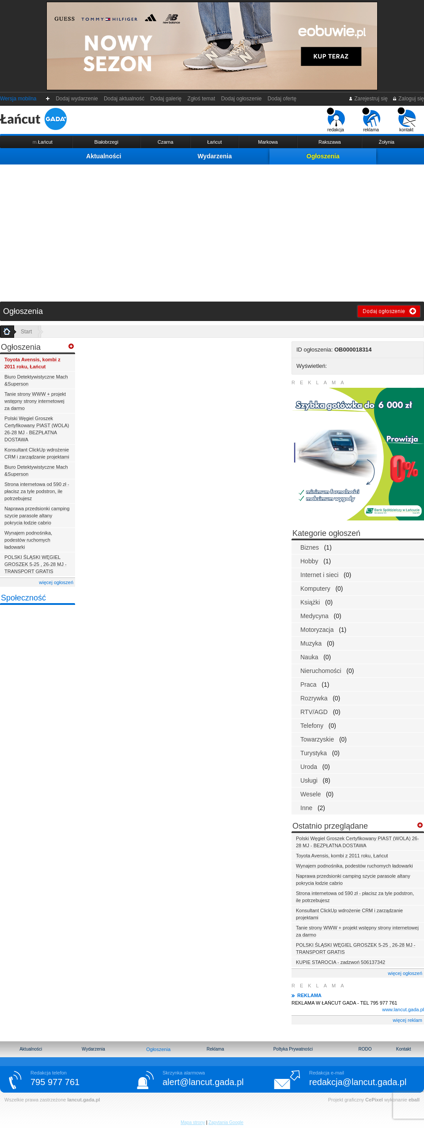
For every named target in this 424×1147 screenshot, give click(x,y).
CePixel (374, 1099)
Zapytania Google (225, 1122)
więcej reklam (407, 1020)
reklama (371, 119)
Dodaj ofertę (282, 99)
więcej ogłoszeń (56, 582)
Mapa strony (193, 1122)
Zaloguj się (408, 99)
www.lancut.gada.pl (403, 1009)
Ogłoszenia (323, 156)
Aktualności (103, 156)
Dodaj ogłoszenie (241, 99)
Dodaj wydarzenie (77, 99)
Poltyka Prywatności (293, 1049)
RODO (364, 1049)
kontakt (407, 119)
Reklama (215, 1049)
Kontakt (403, 1049)
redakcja (336, 119)
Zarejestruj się (368, 99)
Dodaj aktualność (124, 99)
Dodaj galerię (166, 99)
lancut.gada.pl (83, 1099)
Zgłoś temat (201, 99)
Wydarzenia (214, 156)
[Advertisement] (212, 231)
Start (26, 332)
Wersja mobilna (18, 99)
